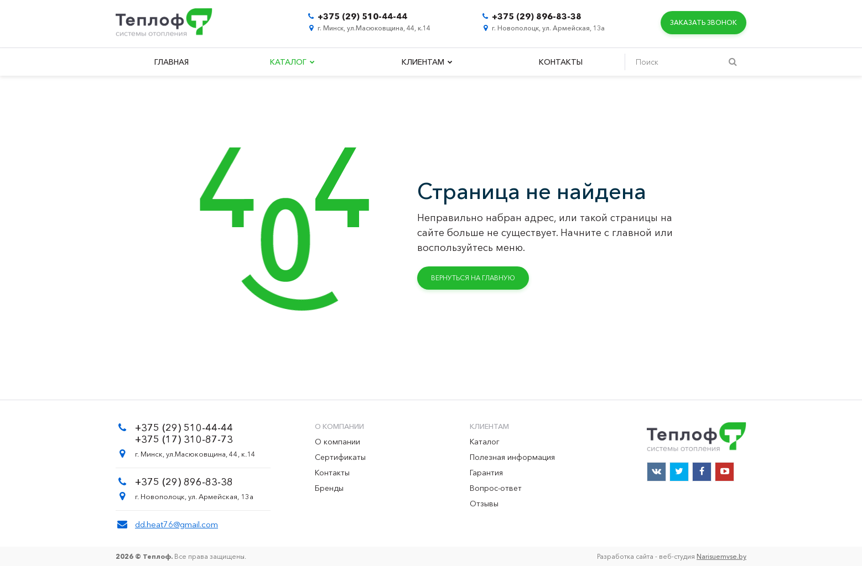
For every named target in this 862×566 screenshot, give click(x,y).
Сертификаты (340, 457)
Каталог (292, 62)
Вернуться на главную (473, 278)
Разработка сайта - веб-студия (671, 556)
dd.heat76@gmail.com (176, 524)
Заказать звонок (703, 22)
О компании (337, 442)
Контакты (561, 62)
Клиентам (427, 62)
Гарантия (486, 473)
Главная (171, 62)
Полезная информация (512, 457)
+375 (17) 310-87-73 (184, 439)
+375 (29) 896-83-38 (536, 16)
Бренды (329, 488)
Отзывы (484, 504)
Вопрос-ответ (496, 488)
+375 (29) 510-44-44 (362, 16)
